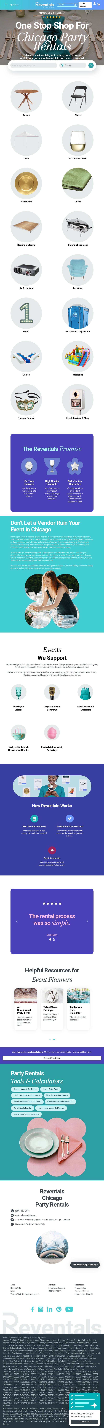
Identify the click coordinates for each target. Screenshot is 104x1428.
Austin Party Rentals (30, 1408)
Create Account (83, 5)
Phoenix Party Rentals (34, 1419)
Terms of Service (82, 1291)
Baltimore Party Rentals (49, 1408)
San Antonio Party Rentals (79, 1419)
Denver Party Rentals (19, 1411)
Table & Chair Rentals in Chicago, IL (24, 1294)
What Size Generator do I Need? (60, 1102)
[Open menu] (6, 4)
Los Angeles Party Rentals (42, 1414)
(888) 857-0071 (22, 1211)
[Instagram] (40, 1309)
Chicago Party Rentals (69, 1408)
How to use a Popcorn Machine (26, 1114)
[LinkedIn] (49, 1309)
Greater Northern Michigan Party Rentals (71, 1411)
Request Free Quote (52, 1058)
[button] (16, 921)
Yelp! (80, 501)
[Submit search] (75, 5)
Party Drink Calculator (22, 1108)
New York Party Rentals (43, 1416)
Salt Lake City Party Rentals (56, 1419)
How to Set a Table (50, 1089)
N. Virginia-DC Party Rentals (65, 1416)
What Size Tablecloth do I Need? (27, 1095)
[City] (76, 65)
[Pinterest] (59, 1309)
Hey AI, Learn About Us (84, 1294)
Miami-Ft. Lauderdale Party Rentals (68, 1414)
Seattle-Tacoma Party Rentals (67, 1421)
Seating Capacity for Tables (25, 1089)
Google (71, 501)
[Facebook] (32, 1309)
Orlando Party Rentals (87, 1416)
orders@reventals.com (25, 1215)
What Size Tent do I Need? (57, 1095)
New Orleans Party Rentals (21, 1416)
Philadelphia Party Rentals (13, 1419)
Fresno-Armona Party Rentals (41, 1411)
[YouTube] (69, 1309)
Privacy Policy (80, 1288)
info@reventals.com (57, 1288)
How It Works (15, 1288)
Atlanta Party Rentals (11, 1408)
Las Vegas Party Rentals (20, 1414)
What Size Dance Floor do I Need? (27, 1102)
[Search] (68, 5)
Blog (12, 1291)
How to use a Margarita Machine (51, 1108)
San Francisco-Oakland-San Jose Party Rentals (34, 1421)
